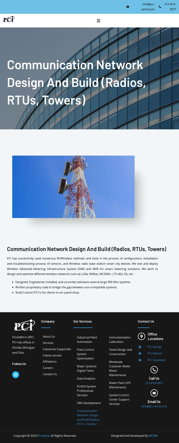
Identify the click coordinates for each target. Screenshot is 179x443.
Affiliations (50, 362)
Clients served (52, 356)
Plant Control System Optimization (85, 354)
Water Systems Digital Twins (86, 368)
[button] (98, 20)
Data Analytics (86, 378)
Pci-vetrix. (43, 436)
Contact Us (50, 374)
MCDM (153, 436)
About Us (49, 337)
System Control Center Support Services (119, 399)
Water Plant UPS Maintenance (120, 385)
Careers (48, 368)
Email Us (154, 402)
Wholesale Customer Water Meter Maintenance (120, 368)
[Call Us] (154, 370)
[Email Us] (154, 393)
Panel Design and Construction (120, 352)
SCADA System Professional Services (86, 390)
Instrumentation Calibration (120, 339)
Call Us (154, 378)
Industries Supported (57, 349)
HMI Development (89, 403)
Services (48, 343)
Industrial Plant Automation (87, 339)
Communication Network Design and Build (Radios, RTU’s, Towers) (88, 417)
